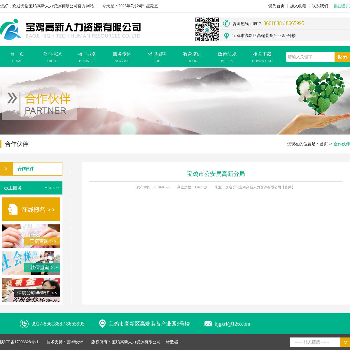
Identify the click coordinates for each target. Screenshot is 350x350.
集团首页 (342, 6)
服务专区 (122, 58)
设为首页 (276, 6)
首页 (324, 144)
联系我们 (320, 6)
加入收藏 (298, 6)
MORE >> (52, 188)
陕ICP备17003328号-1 (19, 342)
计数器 (172, 342)
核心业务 (87, 58)
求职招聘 (157, 58)
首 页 (17, 58)
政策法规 (227, 58)
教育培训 (192, 58)
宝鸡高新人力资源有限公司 (136, 342)
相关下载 (262, 58)
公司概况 (52, 58)
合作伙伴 (26, 169)
